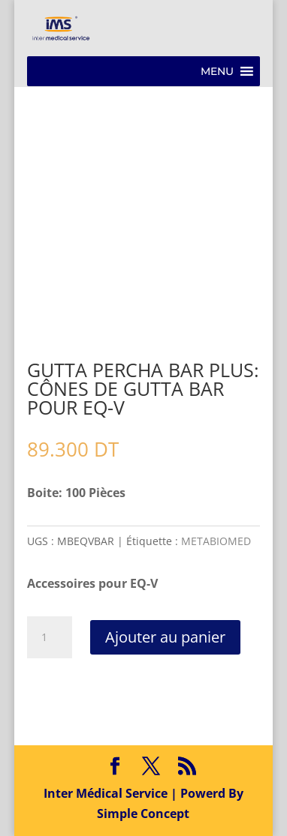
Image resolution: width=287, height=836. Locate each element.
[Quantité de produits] (49, 637)
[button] (217, 71)
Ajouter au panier (165, 637)
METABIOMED (216, 541)
